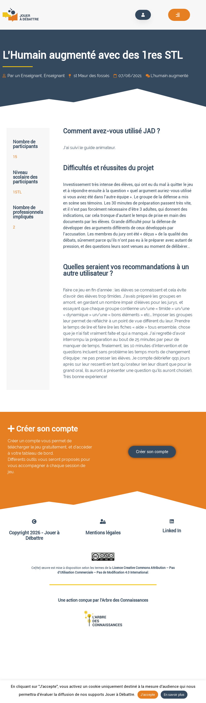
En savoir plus (174, 695)
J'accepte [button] (148, 695)
